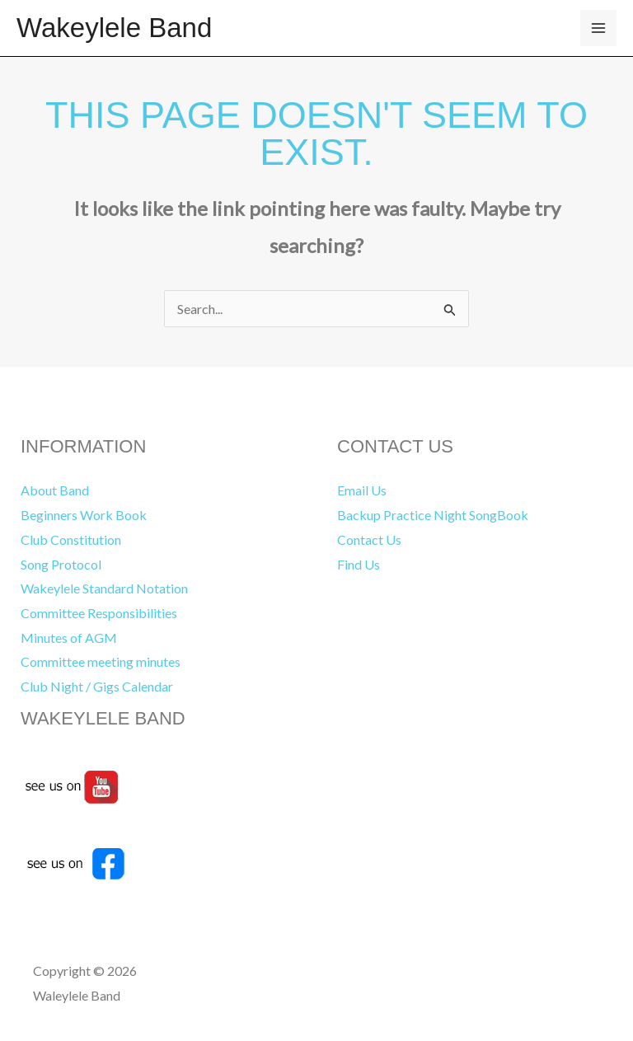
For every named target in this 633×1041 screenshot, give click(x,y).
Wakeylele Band (114, 27)
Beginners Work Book (84, 515)
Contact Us (369, 539)
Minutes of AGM (69, 637)
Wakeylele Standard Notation (104, 588)
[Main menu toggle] (598, 28)
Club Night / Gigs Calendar (97, 686)
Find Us (358, 564)
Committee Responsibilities (99, 613)
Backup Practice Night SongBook (432, 515)
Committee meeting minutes (101, 661)
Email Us (362, 490)
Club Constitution (71, 539)
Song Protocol (61, 564)
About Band (55, 490)
